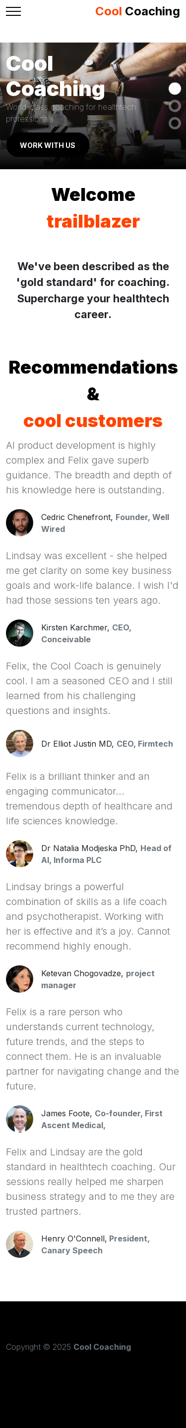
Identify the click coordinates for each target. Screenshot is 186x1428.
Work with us (47, 145)
